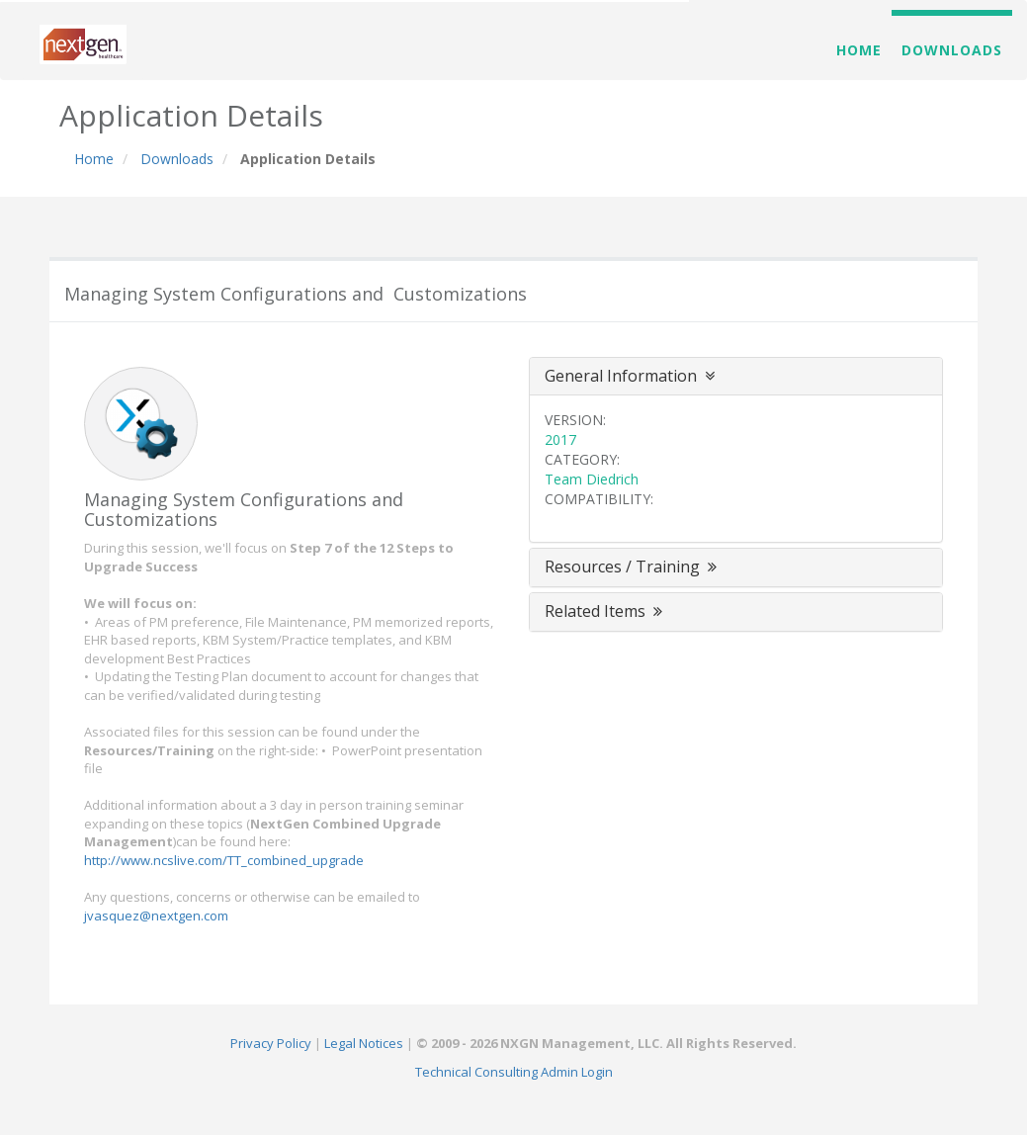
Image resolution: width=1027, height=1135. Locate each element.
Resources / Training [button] (633, 566)
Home (859, 50)
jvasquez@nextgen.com (156, 915)
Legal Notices (363, 1043)
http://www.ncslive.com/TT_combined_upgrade (224, 860)
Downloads (951, 50)
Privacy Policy (270, 1043)
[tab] (736, 376)
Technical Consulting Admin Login (514, 1072)
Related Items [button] (605, 611)
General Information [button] (630, 376)
